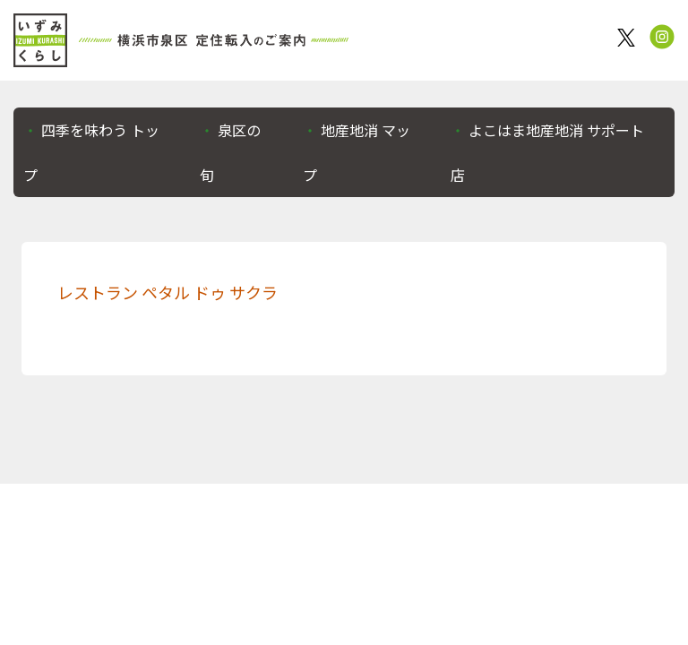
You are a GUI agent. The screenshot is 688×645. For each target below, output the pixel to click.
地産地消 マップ (356, 152)
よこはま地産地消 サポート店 (547, 152)
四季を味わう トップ (91, 152)
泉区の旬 (230, 152)
